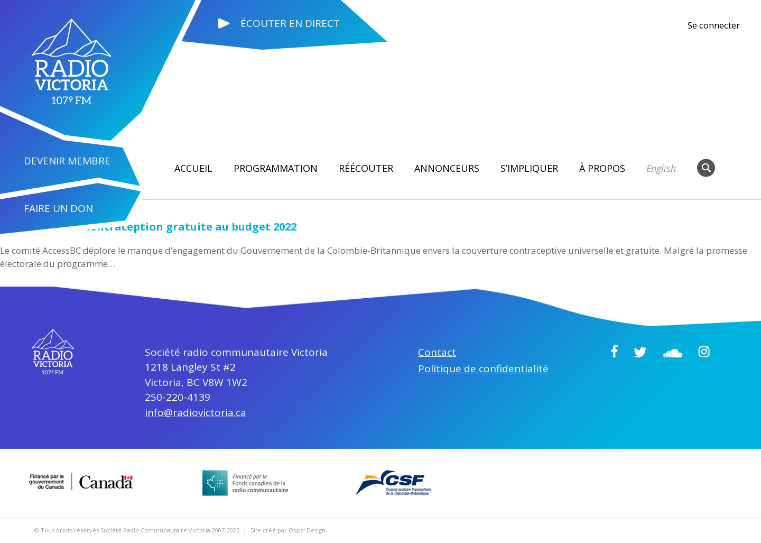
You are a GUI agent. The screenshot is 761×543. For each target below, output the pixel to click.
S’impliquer (529, 168)
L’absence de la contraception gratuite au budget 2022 (148, 226)
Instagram (704, 351)
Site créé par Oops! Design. (288, 530)
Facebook (614, 351)
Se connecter (714, 25)
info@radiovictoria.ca (195, 412)
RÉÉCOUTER (366, 168)
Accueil (193, 168)
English (661, 168)
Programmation (276, 168)
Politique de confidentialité (483, 368)
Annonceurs (446, 168)
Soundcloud (672, 353)
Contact (437, 352)
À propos (602, 168)
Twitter (640, 352)
